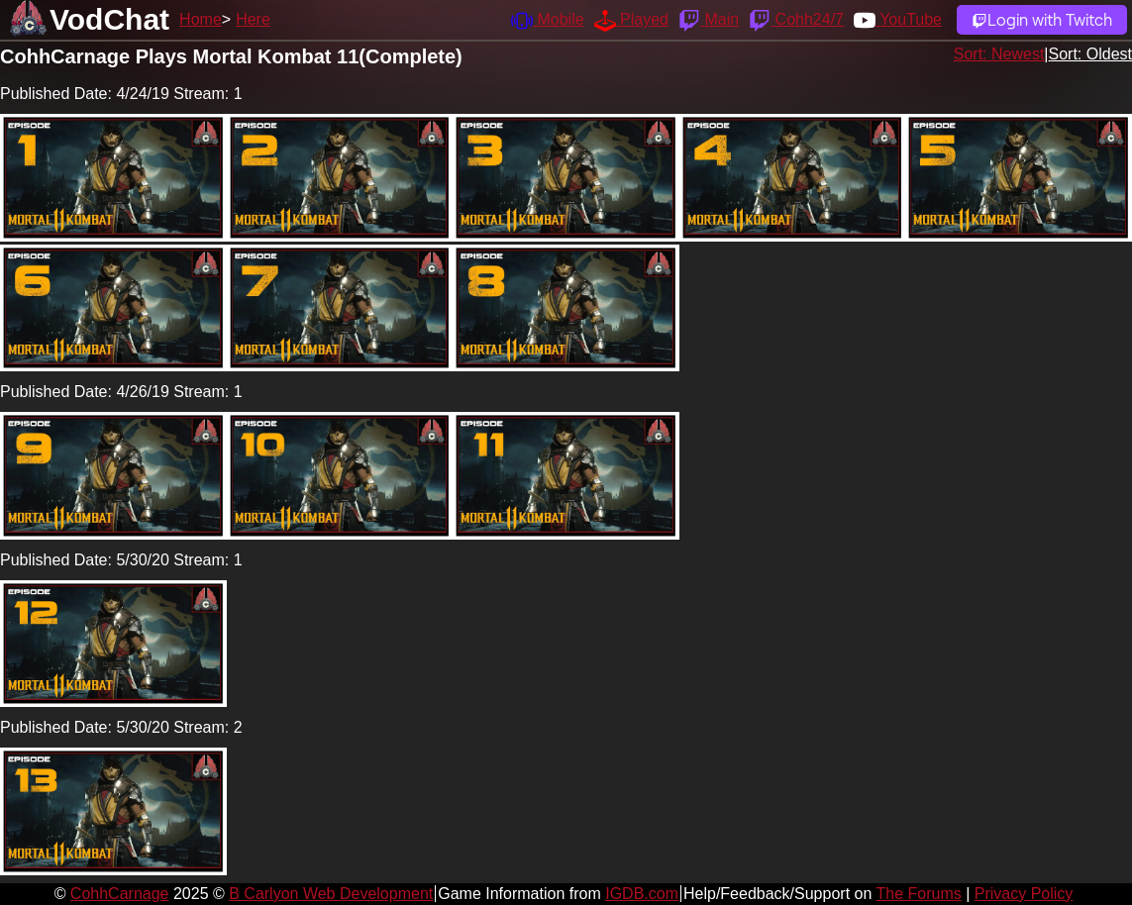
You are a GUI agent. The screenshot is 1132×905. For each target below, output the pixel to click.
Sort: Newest (999, 54)
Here (253, 19)
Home (200, 19)
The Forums (918, 893)
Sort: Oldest (1090, 54)
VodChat (109, 19)
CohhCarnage (119, 893)
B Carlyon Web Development (331, 893)
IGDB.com (641, 893)
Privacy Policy (1024, 893)
